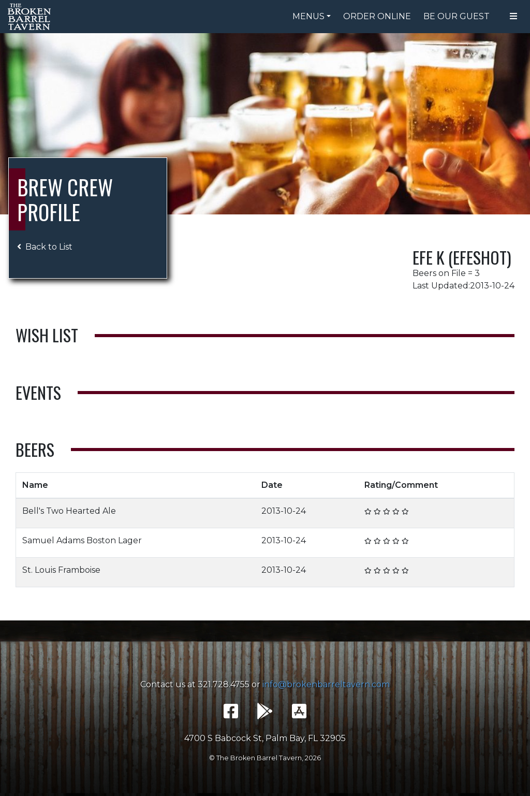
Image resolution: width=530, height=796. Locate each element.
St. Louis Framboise (61, 570)
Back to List (44, 247)
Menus (308, 16)
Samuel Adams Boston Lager (82, 540)
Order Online (377, 16)
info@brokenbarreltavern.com (326, 684)
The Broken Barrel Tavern (31, 17)
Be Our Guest (456, 16)
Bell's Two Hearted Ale (69, 511)
